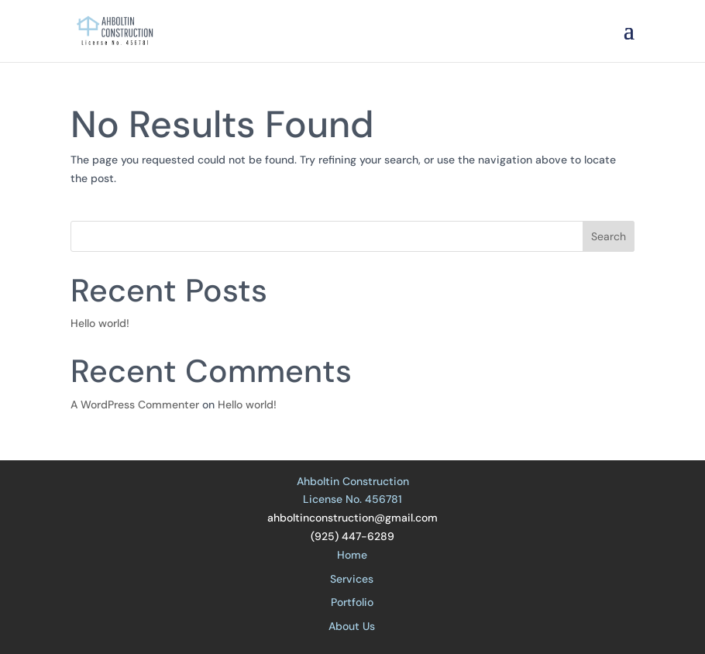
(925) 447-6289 (352, 536)
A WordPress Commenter (134, 404)
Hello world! (99, 323)
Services (351, 579)
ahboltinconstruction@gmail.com (352, 518)
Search (608, 236)
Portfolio (352, 602)
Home (352, 555)
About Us (351, 626)
